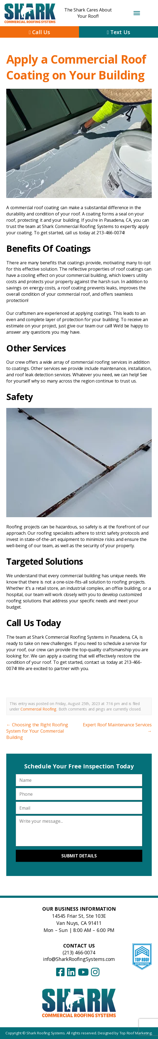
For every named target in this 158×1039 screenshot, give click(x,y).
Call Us (39, 32)
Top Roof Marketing (136, 1033)
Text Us (118, 32)
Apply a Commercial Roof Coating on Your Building (76, 67)
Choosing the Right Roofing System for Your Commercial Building (37, 731)
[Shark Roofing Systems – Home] (79, 1002)
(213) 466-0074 (79, 952)
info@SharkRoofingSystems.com (79, 959)
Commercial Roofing (38, 709)
